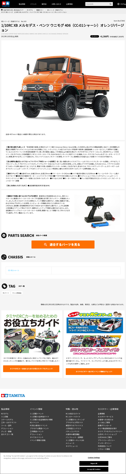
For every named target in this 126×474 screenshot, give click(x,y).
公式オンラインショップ (107, 434)
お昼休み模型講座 (72, 434)
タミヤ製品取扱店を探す (107, 428)
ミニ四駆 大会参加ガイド (39, 416)
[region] (63, 463)
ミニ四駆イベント (37, 413)
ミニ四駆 (4, 416)
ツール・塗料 (6, 425)
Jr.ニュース (70, 443)
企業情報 (101, 413)
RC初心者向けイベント (39, 425)
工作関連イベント (37, 431)
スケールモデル (7, 419)
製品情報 (22, 4)
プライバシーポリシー (106, 440)
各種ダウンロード (105, 425)
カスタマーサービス (105, 416)
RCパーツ (6, 293)
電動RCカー (40, 10)
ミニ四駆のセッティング (75, 419)
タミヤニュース (72, 446)
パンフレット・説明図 (74, 437)
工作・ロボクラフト (9, 422)
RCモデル (30, 10)
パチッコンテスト (72, 431)
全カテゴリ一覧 (7, 434)
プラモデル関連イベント (39, 428)
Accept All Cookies (93, 469)
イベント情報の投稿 (37, 440)
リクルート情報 (104, 449)
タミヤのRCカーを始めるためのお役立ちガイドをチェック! (31, 369)
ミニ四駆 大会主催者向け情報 (41, 419)
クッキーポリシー (105, 443)
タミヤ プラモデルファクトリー (110, 431)
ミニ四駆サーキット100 (75, 440)
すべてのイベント (36, 437)
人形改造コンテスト (73, 428)
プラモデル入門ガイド (74, 422)
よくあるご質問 (104, 422)
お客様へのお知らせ (105, 419)
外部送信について (105, 446)
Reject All (94, 463)
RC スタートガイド (73, 416)
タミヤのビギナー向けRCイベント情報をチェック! (94, 371)
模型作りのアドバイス (74, 425)
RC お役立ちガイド (73, 413)
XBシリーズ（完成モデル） (55, 10)
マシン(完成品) (16, 293)
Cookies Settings (94, 457)
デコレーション (7, 428)
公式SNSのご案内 (105, 437)
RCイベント (34, 422)
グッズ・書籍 (6, 431)
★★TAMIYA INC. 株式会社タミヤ (13, 10)
